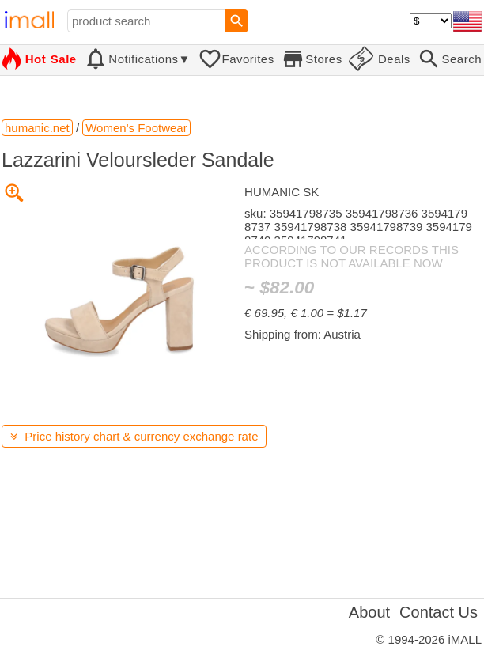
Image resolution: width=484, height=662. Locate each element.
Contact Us (438, 612)
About (369, 612)
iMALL (465, 639)
